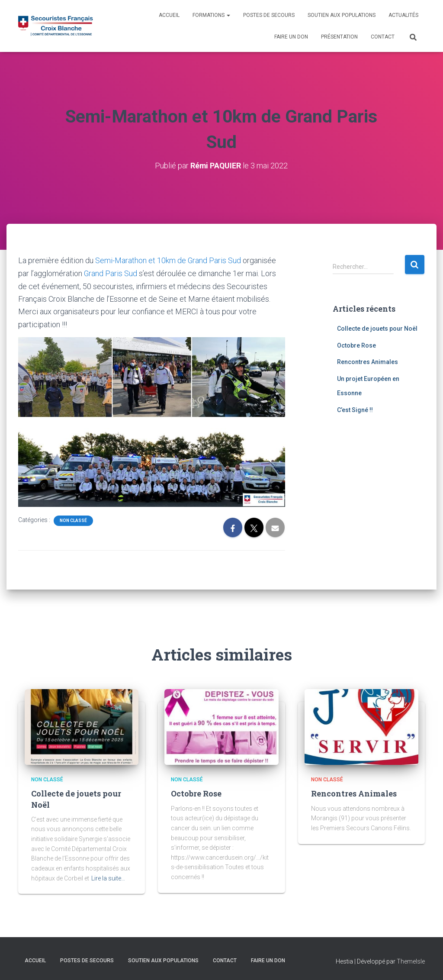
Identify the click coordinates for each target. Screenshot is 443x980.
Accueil (169, 15)
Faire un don (291, 37)
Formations (211, 15)
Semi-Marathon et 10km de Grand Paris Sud (168, 260)
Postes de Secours (269, 15)
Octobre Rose (356, 345)
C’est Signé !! (355, 409)
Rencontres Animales (367, 361)
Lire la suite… (108, 877)
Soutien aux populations (342, 15)
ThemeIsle (411, 960)
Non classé (73, 519)
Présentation (339, 37)
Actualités (403, 15)
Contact (383, 37)
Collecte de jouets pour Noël (377, 328)
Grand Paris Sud (111, 272)
